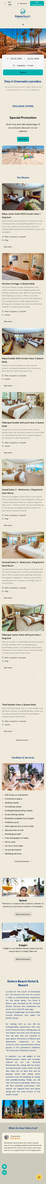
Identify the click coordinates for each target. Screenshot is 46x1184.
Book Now (23, 139)
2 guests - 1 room (23, 65)
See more (10, 247)
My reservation (37, 3)
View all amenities (23, 861)
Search (23, 72)
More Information (23, 914)
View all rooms (23, 740)
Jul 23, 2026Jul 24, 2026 (23, 58)
